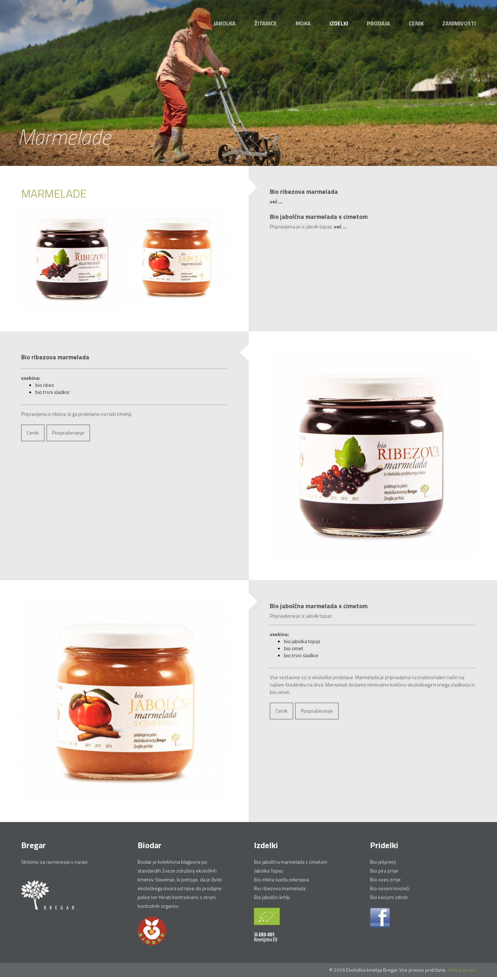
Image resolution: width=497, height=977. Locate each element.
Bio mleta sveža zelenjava (281, 879)
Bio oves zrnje (385, 879)
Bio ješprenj (383, 861)
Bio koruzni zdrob (389, 897)
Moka (303, 23)
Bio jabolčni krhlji (272, 897)
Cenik (416, 23)
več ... (276, 201)
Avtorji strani (461, 969)
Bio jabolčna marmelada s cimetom (290, 861)
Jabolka (224, 23)
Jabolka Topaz (268, 870)
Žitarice (265, 23)
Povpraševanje (68, 432)
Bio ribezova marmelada (279, 888)
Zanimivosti (459, 23)
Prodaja (378, 23)
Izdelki (338, 23)
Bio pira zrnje (384, 870)
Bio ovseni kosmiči (390, 888)
